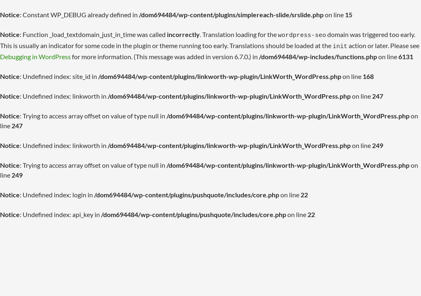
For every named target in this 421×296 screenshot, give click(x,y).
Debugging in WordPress (35, 54)
